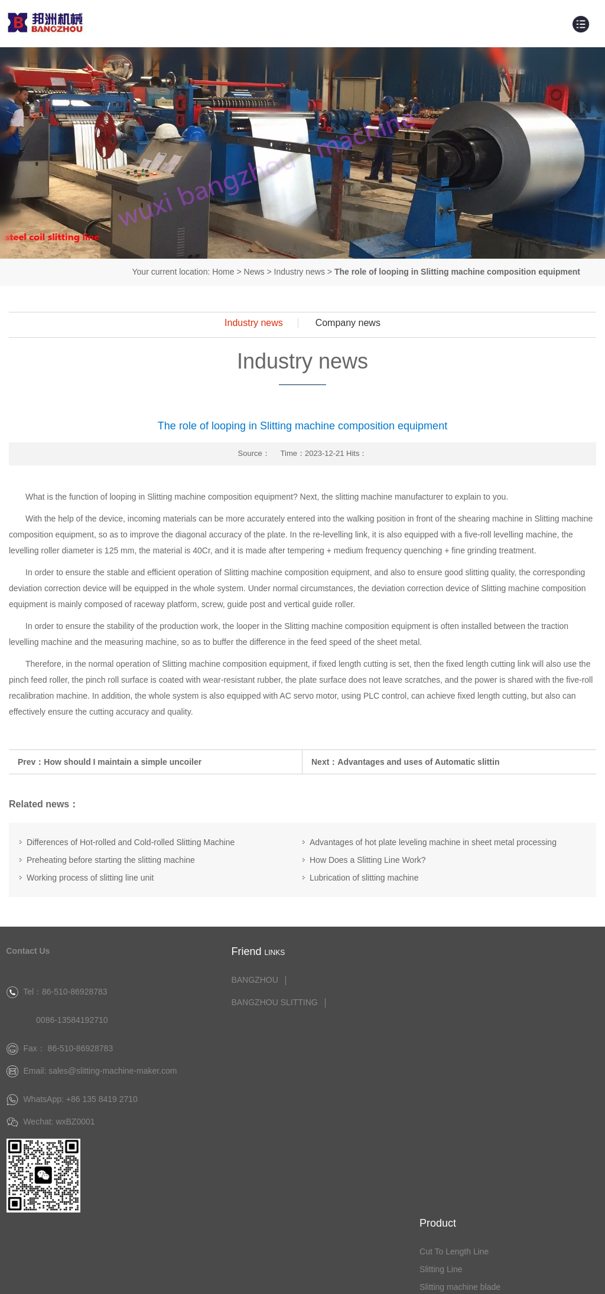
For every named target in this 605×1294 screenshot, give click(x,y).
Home (223, 271)
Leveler (446, 1031)
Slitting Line (454, 996)
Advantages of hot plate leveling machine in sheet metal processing (433, 842)
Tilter (442, 1049)
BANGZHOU (242, 978)
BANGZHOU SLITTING (262, 1001)
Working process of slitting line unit (90, 877)
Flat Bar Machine (464, 1067)
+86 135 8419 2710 (102, 1121)
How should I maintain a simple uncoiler (122, 761)
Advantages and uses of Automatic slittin (418, 761)
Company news (347, 323)
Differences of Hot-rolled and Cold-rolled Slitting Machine (131, 842)
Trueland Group (532, 1275)
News (254, 271)
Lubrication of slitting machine (364, 877)
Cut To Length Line (467, 978)
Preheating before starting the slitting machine (111, 860)
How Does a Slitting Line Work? (368, 860)
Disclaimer (585, 1275)
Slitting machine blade (473, 1014)
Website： (484, 1275)
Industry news (299, 271)
